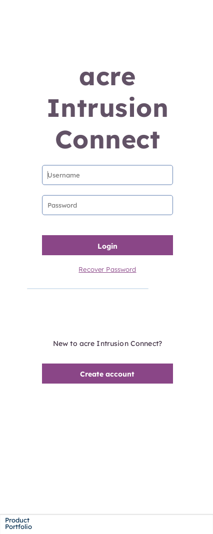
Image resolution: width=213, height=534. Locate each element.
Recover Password (107, 269)
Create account (107, 374)
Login (108, 246)
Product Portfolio (18, 523)
